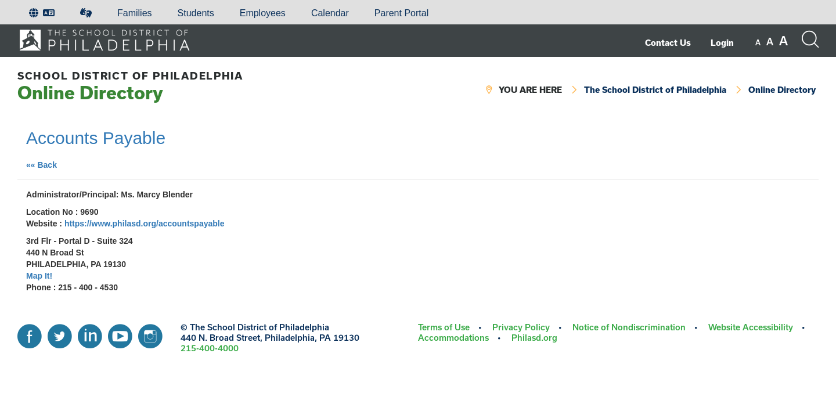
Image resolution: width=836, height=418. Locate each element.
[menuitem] (41, 13)
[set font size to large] (783, 40)
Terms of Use (444, 327)
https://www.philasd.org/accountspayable (144, 223)
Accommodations (453, 338)
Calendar (330, 13)
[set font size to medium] (770, 42)
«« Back (46, 164)
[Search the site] (810, 39)
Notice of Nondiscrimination (629, 327)
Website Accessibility (750, 327)
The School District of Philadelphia (655, 90)
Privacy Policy (521, 327)
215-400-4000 (210, 348)
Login (722, 43)
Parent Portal (401, 13)
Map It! (39, 275)
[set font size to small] (758, 42)
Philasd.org (534, 338)
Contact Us (668, 43)
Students (196, 13)
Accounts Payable (95, 137)
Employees (263, 13)
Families (134, 13)
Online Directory (130, 86)
